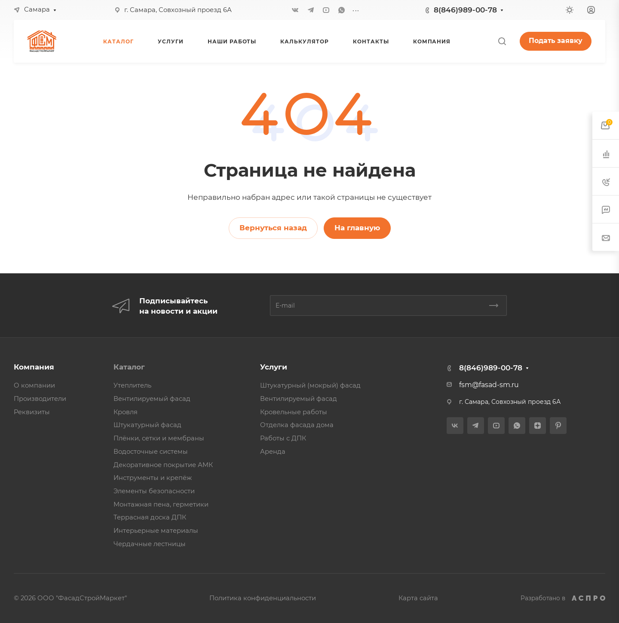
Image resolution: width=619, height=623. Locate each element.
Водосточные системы (150, 451)
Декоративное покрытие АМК (163, 465)
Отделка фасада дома (297, 425)
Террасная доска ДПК (149, 517)
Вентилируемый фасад (151, 399)
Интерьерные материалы (155, 530)
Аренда (272, 451)
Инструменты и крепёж (152, 478)
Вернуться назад (273, 227)
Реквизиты (32, 412)
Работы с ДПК (283, 438)
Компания (34, 367)
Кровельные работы (293, 412)
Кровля (125, 412)
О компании (34, 385)
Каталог (129, 367)
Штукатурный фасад (147, 425)
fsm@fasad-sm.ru (489, 385)
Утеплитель (132, 385)
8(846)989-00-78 (465, 10)
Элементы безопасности (154, 491)
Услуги (273, 367)
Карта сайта (418, 598)
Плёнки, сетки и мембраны (158, 438)
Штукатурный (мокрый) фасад (310, 385)
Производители (40, 399)
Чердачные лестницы (149, 544)
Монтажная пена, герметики (160, 504)
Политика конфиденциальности (262, 598)
